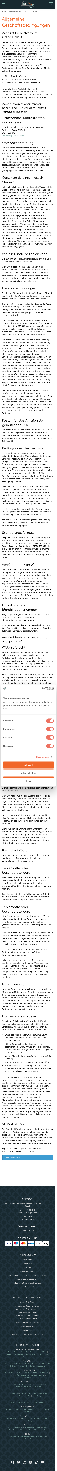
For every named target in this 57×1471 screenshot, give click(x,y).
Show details (42, 757)
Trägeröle (38, 1409)
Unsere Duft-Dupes (27, 1302)
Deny (28, 781)
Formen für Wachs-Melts (20, 1363)
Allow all (28, 765)
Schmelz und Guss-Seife (13, 1373)
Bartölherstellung (27, 1400)
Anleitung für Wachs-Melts (27, 1312)
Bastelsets (27, 1425)
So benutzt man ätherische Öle (27, 1322)
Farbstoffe (24, 1352)
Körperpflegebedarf (27, 1416)
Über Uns (27, 1267)
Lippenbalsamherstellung (27, 1391)
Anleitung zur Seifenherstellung (27, 1309)
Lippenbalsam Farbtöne (40, 1393)
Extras (39, 1354)
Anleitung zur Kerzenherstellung (27, 1306)
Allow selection (28, 773)
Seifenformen (44, 1373)
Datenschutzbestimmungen (27, 1279)
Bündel (45, 1354)
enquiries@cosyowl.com (13, 135)
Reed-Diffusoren (27, 1382)
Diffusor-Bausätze (40, 1430)
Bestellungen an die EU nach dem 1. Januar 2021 (27, 1275)
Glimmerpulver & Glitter (38, 1352)
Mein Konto (27, 1260)
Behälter (46, 1409)
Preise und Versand (27, 1271)
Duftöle (8, 1354)
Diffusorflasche (42, 1384)
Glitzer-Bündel (41, 1436)
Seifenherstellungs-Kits (32, 1427)
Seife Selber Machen (27, 1370)
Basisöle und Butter (30, 1373)
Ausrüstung (41, 1366)
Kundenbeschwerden (27, 1287)
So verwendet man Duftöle (28, 1319)
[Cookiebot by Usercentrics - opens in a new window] (42, 688)
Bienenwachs (9, 1409)
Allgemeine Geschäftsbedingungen (27, 1283)
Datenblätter (27, 1330)
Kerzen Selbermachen (15, 1427)
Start (4, 11)
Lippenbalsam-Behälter (22, 1396)
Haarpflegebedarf (27, 1406)
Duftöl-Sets (12, 1436)
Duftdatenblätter (27, 1326)
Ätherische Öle (18, 1354)
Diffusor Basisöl (11, 1384)
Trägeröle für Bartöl (18, 1402)
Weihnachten (27, 1357)
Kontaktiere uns (27, 1263)
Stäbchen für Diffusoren (22, 1387)
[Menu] (6, 4)
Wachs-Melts (27, 1361)
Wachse (9, 1352)
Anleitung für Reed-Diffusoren (27, 1315)
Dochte (16, 1352)
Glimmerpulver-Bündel (26, 1436)
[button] (46, 4)
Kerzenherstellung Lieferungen (27, 1349)
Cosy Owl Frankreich (27, 1219)
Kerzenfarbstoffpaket (27, 1439)
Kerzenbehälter (30, 1354)
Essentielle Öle (14, 1375)
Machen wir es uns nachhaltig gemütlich (27, 1334)
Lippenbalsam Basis (12, 1393)
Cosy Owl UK (27, 1217)
